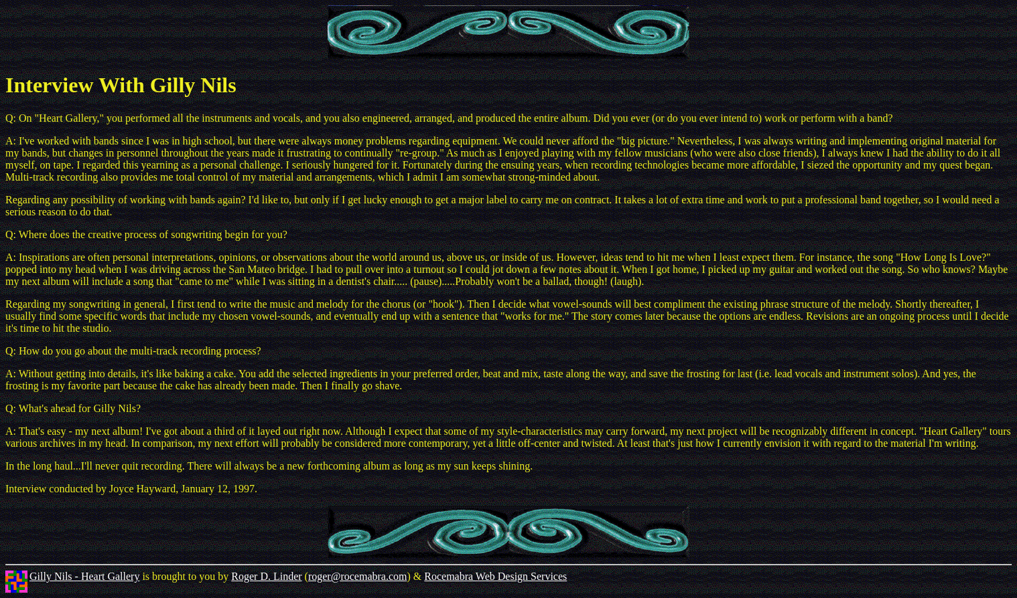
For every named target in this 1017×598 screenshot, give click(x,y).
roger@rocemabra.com (357, 576)
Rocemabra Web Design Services (495, 576)
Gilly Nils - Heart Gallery (84, 576)
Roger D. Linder (266, 576)
